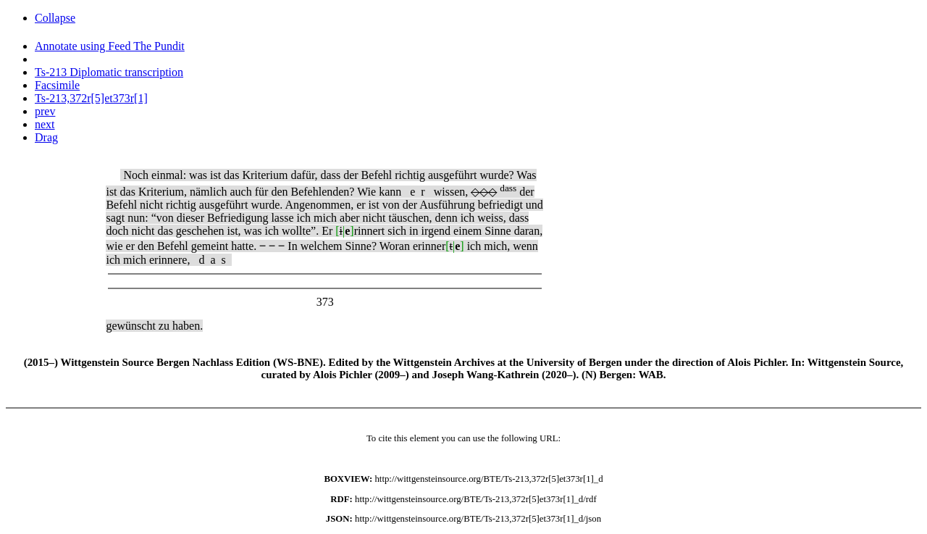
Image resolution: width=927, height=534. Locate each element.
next (45, 124)
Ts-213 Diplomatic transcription (109, 72)
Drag (46, 137)
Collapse (55, 18)
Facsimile (57, 85)
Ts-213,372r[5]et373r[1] (91, 98)
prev (45, 111)
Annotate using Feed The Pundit (110, 46)
